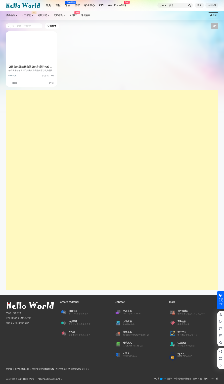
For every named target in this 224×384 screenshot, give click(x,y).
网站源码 (44, 15)
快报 (58, 5)
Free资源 (12, 75)
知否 (67, 4)
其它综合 (60, 15)
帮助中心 (89, 5)
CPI (101, 5)
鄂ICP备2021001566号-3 (50, 379)
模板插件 (12, 15)
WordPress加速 (117, 4)
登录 (199, 5)
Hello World (28, 379)
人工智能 (29, 15)
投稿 (213, 15)
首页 (48, 5)
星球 (77, 5)
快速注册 (212, 5)
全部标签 (52, 25)
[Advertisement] (105, 140)
